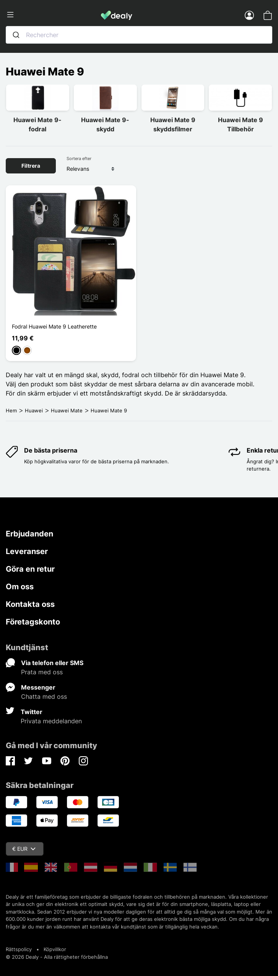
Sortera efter (79, 158)
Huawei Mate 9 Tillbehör (240, 124)
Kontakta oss (30, 604)
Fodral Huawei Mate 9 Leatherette (54, 326)
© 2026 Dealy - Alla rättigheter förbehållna (57, 957)
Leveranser (27, 551)
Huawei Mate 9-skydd (105, 124)
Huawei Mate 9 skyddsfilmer (172, 124)
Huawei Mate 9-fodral (37, 124)
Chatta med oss (44, 696)
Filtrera (30, 165)
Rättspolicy (19, 949)
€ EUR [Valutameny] (24, 848)
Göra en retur (30, 569)
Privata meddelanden (51, 721)
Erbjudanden (29, 533)
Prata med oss (42, 672)
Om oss (20, 586)
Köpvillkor (55, 949)
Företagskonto (33, 621)
